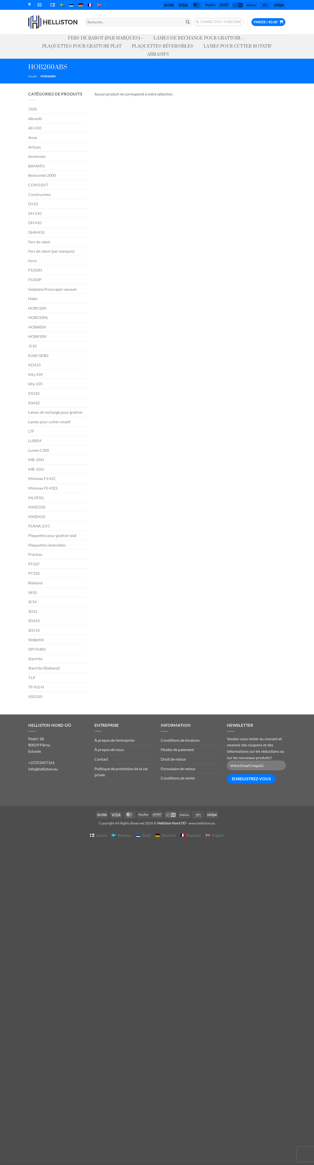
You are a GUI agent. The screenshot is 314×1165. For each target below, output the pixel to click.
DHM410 (36, 232)
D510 (33, 203)
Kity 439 (35, 374)
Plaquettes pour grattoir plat (81, 46)
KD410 (34, 364)
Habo (33, 298)
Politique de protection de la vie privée (121, 771)
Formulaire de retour (178, 768)
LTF (31, 431)
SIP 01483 (37, 649)
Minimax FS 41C (42, 478)
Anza (32, 137)
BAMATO (36, 166)
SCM (32, 601)
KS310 (33, 393)
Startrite (35, 658)
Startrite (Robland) (44, 668)
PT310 (33, 573)
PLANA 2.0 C (39, 525)
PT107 (33, 564)
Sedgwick (36, 639)
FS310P (34, 279)
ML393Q (36, 497)
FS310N (35, 270)
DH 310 (34, 213)
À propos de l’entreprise (114, 740)
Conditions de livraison (180, 740)
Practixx (35, 554)
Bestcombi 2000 (42, 175)
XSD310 (35, 696)
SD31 (33, 611)
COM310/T (38, 184)
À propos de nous (109, 749)
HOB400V (37, 327)
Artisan (34, 147)
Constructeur (39, 194)
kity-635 (35, 383)
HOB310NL (38, 317)
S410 (32, 592)
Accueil (32, 76)
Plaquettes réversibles (162, 46)
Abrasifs (158, 54)
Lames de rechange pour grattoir (199, 38)
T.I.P (31, 677)
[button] (218, 22)
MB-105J (36, 469)
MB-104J (36, 459)
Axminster (37, 156)
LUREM (34, 440)
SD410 (34, 620)
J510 (32, 345)
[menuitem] (52, 5)
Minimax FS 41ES (42, 488)
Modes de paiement (177, 749)
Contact (101, 759)
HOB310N (37, 308)
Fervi (32, 260)
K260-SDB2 (38, 355)
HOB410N (37, 336)
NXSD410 (36, 516)
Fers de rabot (39, 241)
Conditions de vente (178, 778)
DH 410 (34, 222)
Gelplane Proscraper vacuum (52, 289)
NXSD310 (36, 507)
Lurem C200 (38, 450)
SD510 (34, 630)
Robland (35, 582)
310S (32, 109)
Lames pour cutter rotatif (238, 46)
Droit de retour (173, 759)
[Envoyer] (187, 22)
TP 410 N (36, 687)
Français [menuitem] (193, 835)
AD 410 (34, 127)
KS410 (33, 402)
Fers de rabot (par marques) (105, 38)
